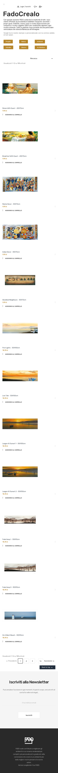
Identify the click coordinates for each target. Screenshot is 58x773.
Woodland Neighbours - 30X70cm (14, 300)
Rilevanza (41, 58)
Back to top (47, 667)
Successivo (49, 661)
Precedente (11, 661)
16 (41, 661)
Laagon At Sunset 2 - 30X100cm (14, 491)
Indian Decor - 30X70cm (11, 252)
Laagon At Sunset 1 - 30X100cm (14, 444)
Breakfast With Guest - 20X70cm (14, 156)
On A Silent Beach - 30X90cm (13, 635)
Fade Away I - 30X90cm (11, 539)
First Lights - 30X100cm (11, 348)
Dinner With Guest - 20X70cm (13, 108)
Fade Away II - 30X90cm (11, 587)
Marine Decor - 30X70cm (11, 204)
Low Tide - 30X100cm (10, 396)
